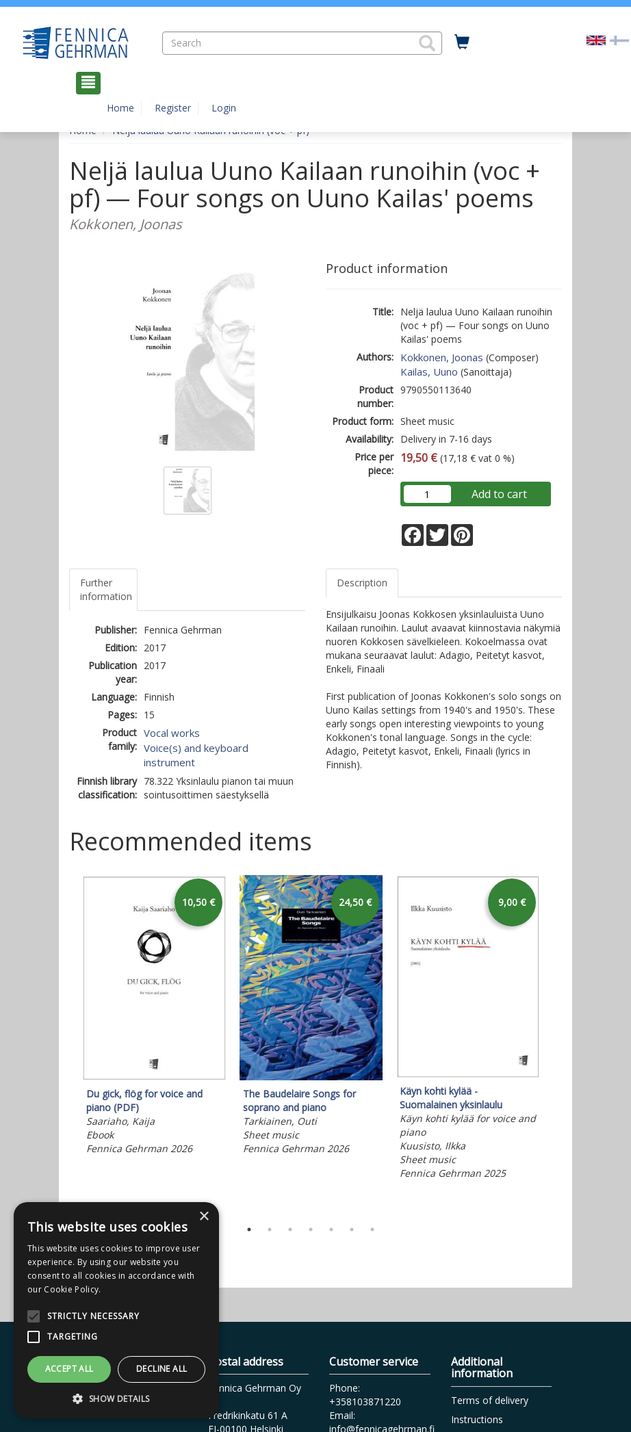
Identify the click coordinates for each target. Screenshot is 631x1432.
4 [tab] (311, 1229)
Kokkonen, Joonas (441, 357)
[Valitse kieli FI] (619, 39)
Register (173, 107)
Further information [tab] (106, 589)
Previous (66, 1044)
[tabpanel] (154, 1016)
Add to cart (499, 494)
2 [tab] (269, 1229)
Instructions (477, 1419)
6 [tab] (352, 1229)
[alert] (116, 1310)
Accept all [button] (69, 1369)
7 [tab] (372, 1229)
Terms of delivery (489, 1400)
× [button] (203, 1217)
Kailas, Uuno (429, 371)
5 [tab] (331, 1229)
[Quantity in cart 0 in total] (462, 42)
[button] (427, 43)
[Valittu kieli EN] (596, 39)
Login (223, 107)
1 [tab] (249, 1229)
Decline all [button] (161, 1369)
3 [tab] (290, 1229)
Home (120, 107)
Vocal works (172, 733)
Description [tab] (362, 582)
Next (555, 1044)
